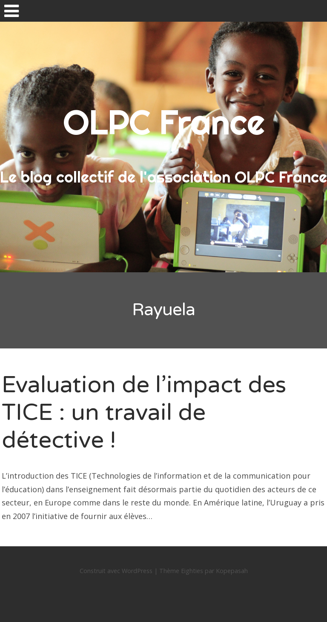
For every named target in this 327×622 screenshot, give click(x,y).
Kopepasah (232, 571)
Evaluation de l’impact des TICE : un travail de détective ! (144, 412)
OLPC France (163, 122)
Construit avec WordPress (116, 571)
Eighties (192, 571)
